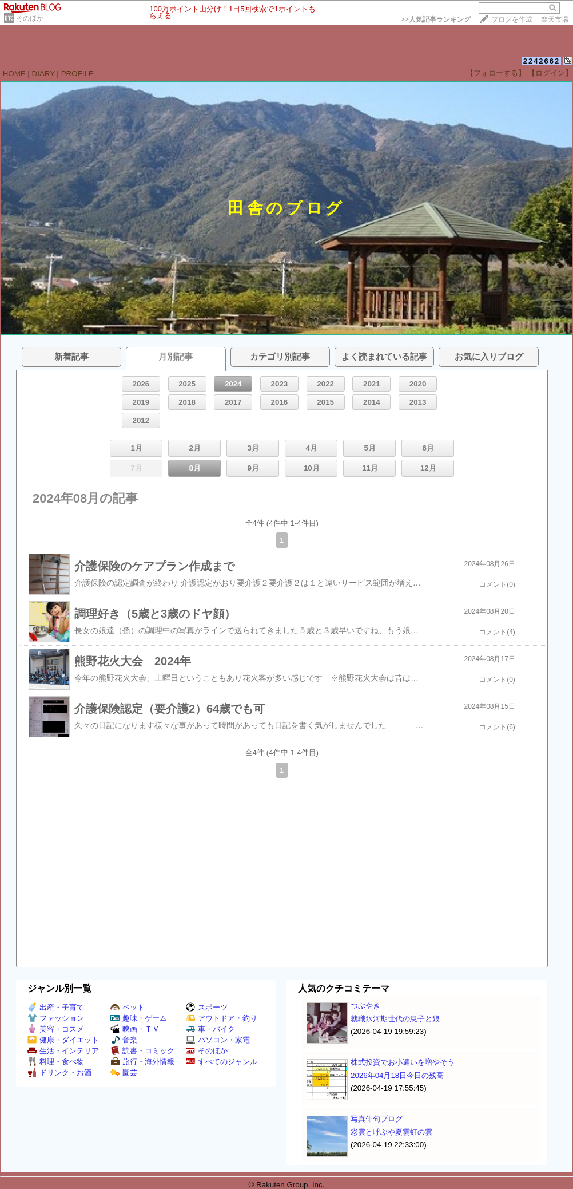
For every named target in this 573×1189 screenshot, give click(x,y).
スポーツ (207, 1007)
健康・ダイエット (63, 1040)
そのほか (29, 18)
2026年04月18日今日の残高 (397, 1075)
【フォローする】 (496, 73)
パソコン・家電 (218, 1040)
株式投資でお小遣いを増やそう (403, 1062)
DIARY (43, 73)
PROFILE (77, 73)
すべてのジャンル (221, 1061)
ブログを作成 (511, 19)
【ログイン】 (550, 73)
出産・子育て (55, 1007)
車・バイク (210, 1029)
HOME (14, 73)
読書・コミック (142, 1050)
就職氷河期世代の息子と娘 (395, 1018)
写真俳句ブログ (377, 1119)
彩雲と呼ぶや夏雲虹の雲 (391, 1132)
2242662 (541, 61)
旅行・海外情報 (142, 1061)
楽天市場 (554, 19)
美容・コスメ (55, 1029)
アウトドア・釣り (221, 1018)
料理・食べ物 (55, 1061)
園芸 (123, 1072)
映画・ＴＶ (135, 1029)
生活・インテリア (63, 1050)
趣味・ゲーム (138, 1018)
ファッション (55, 1018)
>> (436, 19)
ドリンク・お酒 (59, 1072)
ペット (127, 1007)
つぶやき (365, 1005)
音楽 (123, 1040)
